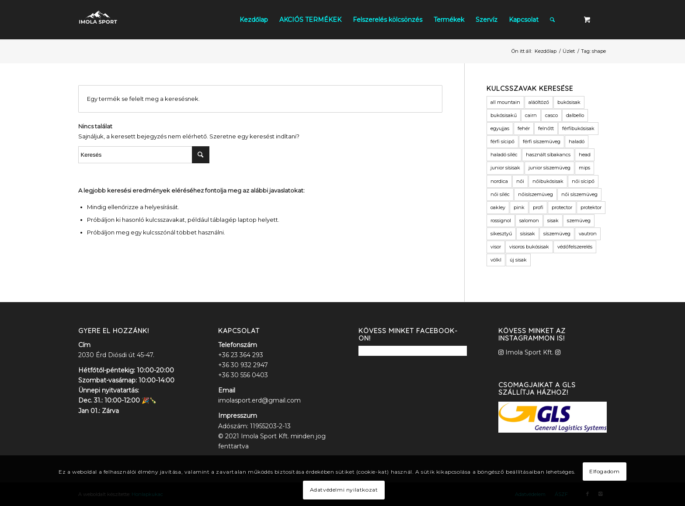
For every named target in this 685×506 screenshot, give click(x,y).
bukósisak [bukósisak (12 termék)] (569, 102)
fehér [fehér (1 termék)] (524, 128)
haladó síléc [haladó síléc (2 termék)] (504, 154)
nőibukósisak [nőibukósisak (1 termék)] (547, 181)
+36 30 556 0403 (243, 375)
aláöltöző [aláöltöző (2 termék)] (539, 102)
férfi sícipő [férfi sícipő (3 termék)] (502, 141)
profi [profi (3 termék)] (538, 207)
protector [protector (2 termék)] (562, 207)
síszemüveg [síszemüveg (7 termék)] (556, 234)
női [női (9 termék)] (520, 181)
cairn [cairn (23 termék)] (531, 115)
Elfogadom (604, 471)
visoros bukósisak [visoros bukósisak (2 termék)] (529, 247)
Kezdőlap (545, 51)
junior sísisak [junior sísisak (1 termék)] (505, 168)
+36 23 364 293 (240, 355)
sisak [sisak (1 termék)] (553, 220)
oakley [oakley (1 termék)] (497, 207)
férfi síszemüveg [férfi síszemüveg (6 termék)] (541, 141)
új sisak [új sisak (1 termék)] (518, 260)
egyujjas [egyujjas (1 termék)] (499, 128)
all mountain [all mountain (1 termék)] (505, 102)
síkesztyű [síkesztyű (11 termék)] (501, 234)
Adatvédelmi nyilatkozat (344, 489)
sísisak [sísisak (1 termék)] (527, 234)
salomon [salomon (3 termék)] (529, 220)
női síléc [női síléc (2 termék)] (500, 194)
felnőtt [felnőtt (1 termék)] (546, 128)
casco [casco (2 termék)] (551, 115)
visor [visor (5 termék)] (495, 247)
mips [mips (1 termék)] (584, 168)
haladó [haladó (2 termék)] (576, 141)
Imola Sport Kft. (529, 352)
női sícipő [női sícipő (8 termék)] (583, 181)
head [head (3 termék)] (585, 154)
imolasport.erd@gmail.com (259, 400)
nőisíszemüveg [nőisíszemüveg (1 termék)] (535, 194)
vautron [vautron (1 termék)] (588, 234)
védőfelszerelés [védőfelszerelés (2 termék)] (574, 247)
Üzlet (569, 51)
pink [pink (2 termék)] (519, 207)
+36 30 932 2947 (243, 365)
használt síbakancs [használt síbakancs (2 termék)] (548, 154)
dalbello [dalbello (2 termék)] (575, 115)
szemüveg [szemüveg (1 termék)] (579, 220)
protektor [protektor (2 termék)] (591, 207)
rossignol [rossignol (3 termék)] (500, 220)
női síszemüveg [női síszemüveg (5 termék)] (579, 194)
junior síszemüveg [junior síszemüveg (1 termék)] (549, 168)
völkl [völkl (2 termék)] (495, 260)
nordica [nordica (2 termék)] (499, 181)
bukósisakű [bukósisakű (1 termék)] (503, 115)
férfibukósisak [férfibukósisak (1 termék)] (578, 128)
